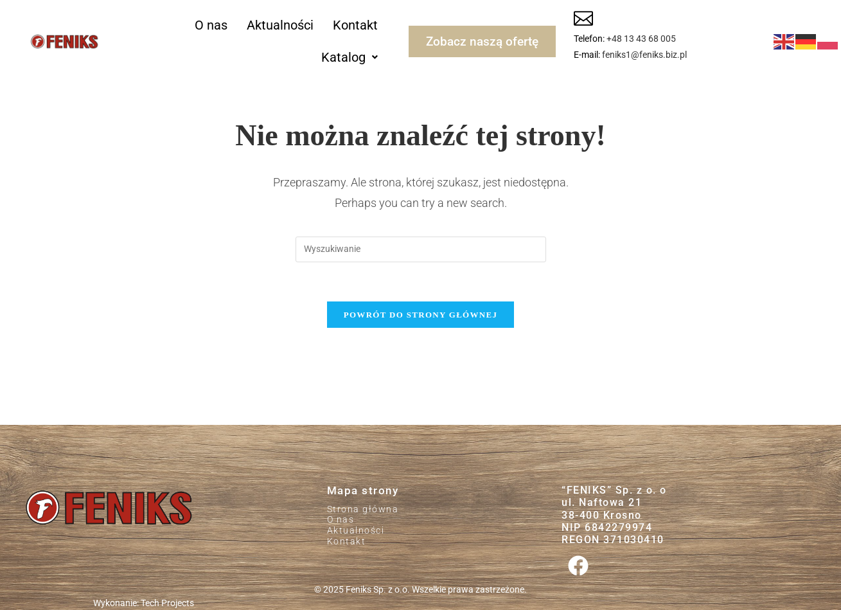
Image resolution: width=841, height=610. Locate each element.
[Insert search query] (421, 249)
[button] (349, 57)
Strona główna (363, 509)
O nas (211, 25)
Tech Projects (167, 603)
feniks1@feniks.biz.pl (644, 54)
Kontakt (355, 25)
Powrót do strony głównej (421, 314)
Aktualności (280, 25)
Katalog (349, 57)
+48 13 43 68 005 (641, 38)
